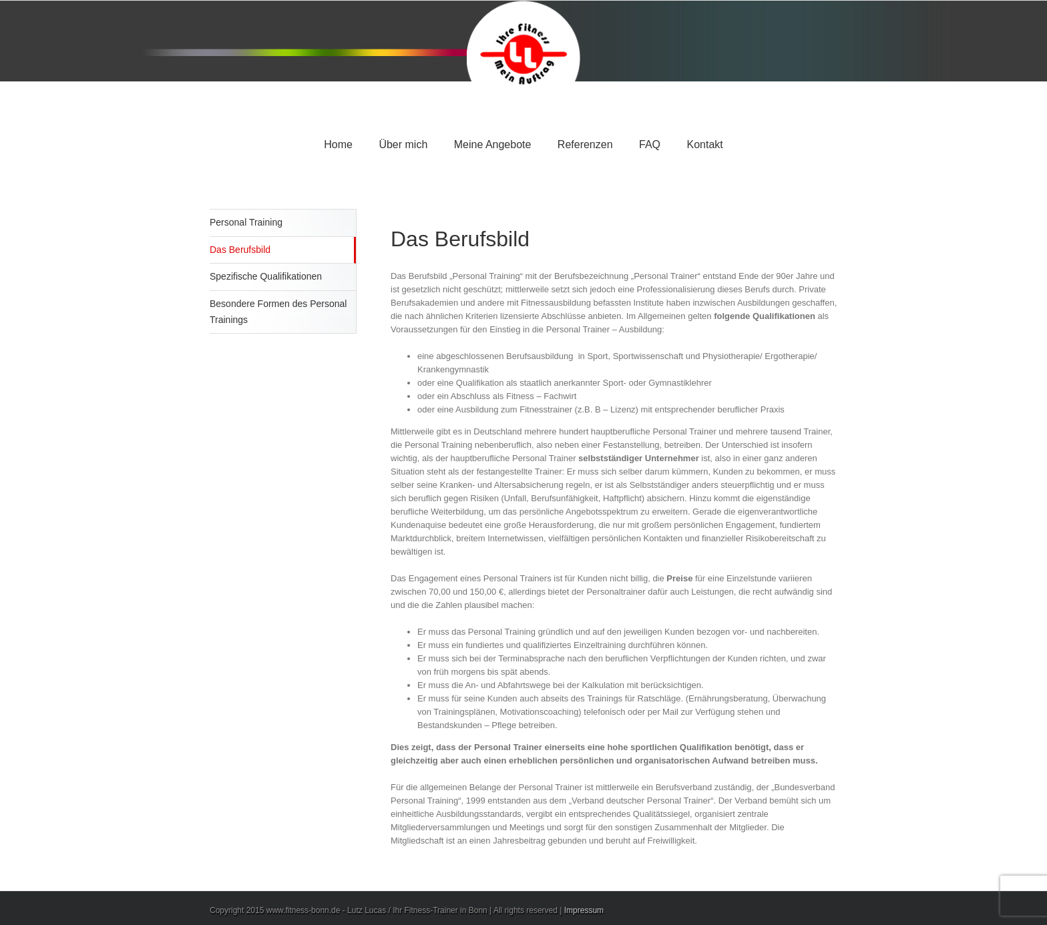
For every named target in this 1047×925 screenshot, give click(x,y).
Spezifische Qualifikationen (266, 276)
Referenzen (585, 144)
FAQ (649, 144)
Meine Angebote (493, 144)
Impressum (584, 910)
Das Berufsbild (240, 249)
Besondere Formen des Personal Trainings (278, 311)
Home (338, 144)
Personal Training (246, 222)
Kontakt (704, 144)
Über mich (403, 144)
